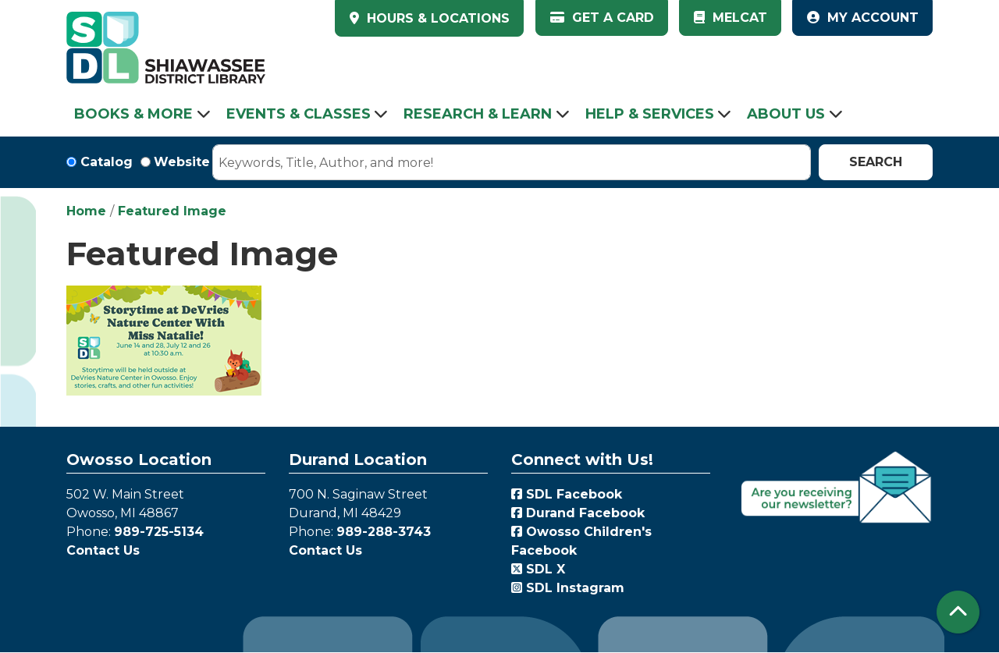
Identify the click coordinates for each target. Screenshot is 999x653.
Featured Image (172, 211)
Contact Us (103, 550)
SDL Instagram (567, 587)
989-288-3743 (383, 531)
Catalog (106, 161)
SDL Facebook (566, 494)
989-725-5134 (159, 531)
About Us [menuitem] (786, 113)
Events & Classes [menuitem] (298, 113)
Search (875, 161)
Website (182, 161)
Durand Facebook (578, 513)
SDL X (538, 569)
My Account (863, 17)
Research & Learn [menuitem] (478, 113)
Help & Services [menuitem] (649, 113)
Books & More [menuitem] (133, 113)
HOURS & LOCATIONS (436, 18)
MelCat (730, 17)
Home (86, 211)
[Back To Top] (958, 612)
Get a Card (602, 17)
